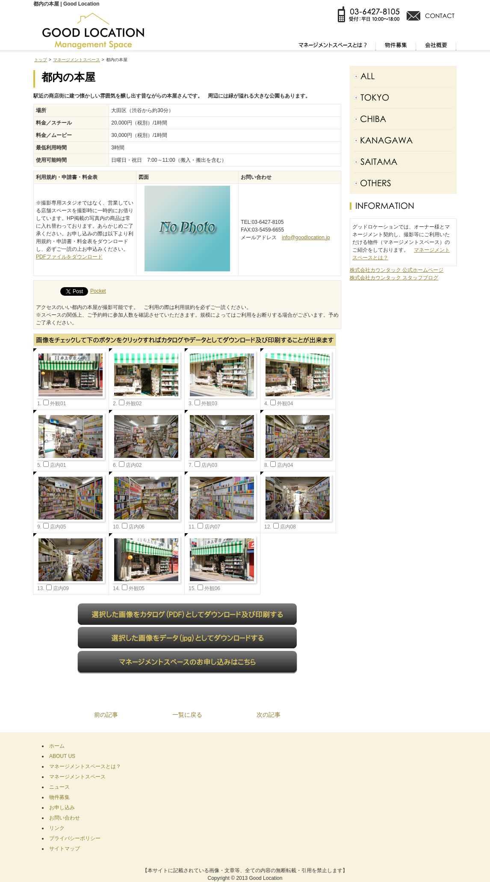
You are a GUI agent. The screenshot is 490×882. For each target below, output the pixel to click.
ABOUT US (62, 756)
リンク (57, 828)
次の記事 (268, 714)
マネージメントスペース (76, 59)
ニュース (59, 787)
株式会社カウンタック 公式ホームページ (396, 270)
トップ (40, 59)
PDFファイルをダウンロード (69, 257)
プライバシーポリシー (74, 838)
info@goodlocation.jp (306, 238)
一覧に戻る (187, 714)
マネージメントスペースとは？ (85, 766)
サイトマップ (64, 849)
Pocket (98, 291)
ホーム (57, 746)
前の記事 (106, 714)
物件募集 (59, 797)
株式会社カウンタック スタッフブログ (394, 278)
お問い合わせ (64, 818)
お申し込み (62, 808)
